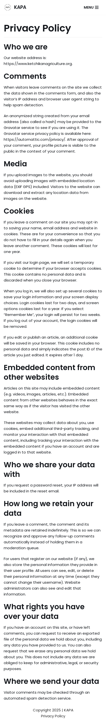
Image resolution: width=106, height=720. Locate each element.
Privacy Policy (53, 716)
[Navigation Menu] (91, 7)
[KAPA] (15, 7)
